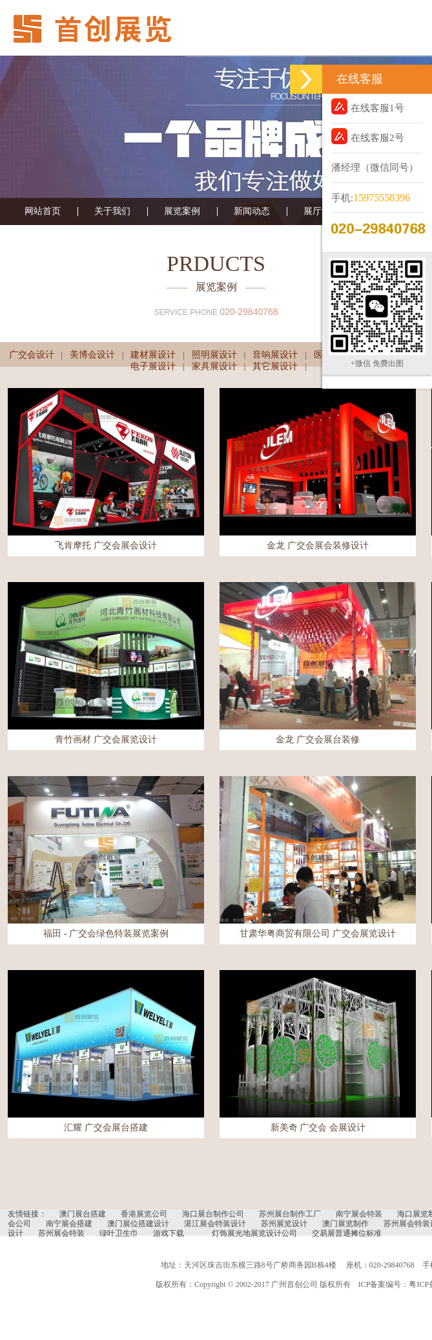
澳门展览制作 (345, 1223)
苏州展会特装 (61, 1233)
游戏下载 (168, 1233)
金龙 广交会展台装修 (318, 739)
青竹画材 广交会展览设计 (106, 739)
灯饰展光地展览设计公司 (254, 1233)
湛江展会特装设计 (215, 1223)
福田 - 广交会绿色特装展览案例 (106, 933)
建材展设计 (153, 355)
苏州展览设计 (284, 1223)
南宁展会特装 (359, 1213)
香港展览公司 (144, 1213)
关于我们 (112, 211)
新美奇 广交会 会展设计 (318, 1127)
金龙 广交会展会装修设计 (318, 545)
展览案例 (182, 211)
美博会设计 (92, 355)
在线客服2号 (367, 136)
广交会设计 (31, 355)
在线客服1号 (367, 106)
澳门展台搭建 (82, 1213)
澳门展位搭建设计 (138, 1223)
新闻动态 (252, 211)
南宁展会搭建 (69, 1223)
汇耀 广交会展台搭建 (106, 1127)
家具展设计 (214, 366)
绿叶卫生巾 (118, 1233)
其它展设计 (275, 366)
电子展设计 (153, 366)
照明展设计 (214, 355)
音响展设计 (275, 355)
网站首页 (43, 211)
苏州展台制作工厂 (290, 1213)
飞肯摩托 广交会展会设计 (106, 545)
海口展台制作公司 (213, 1213)
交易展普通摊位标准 (347, 1233)
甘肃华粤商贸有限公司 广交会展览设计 (318, 933)
